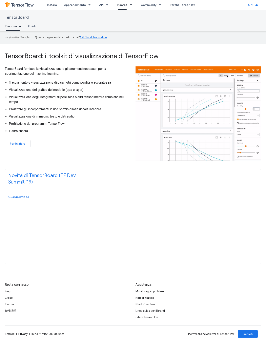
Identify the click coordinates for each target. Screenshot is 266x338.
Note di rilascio (145, 297)
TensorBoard (17, 17)
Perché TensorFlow (183, 5)
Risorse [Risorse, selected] (122, 5)
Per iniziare (17, 143)
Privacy (23, 334)
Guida (32, 26)
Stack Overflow (145, 304)
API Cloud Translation (93, 37)
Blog (8, 291)
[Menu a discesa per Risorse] (132, 5)
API (101, 5)
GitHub (253, 5)
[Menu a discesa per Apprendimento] (91, 5)
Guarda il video (18, 197)
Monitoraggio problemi (150, 291)
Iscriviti (248, 334)
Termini (10, 334)
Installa (52, 5)
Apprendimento (75, 5)
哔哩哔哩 (10, 310)
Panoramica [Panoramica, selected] (13, 26)
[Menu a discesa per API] (108, 5)
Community (149, 5)
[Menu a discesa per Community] (161, 5)
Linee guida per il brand (150, 310)
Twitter (9, 304)
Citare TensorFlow (147, 317)
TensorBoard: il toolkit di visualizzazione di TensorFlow (82, 56)
